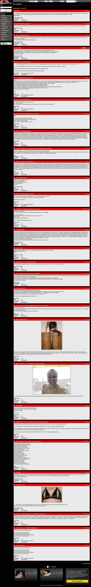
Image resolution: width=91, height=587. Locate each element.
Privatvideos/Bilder (5, 30)
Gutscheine (4, 34)
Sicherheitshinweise (59, 585)
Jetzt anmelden (4, 17)
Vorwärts (54, 566)
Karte (21, 17)
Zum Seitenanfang (86, 563)
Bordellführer (4, 28)
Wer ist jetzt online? (5, 21)
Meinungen (4, 39)
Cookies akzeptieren (77, 581)
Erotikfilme (4, 32)
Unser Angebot (4, 36)
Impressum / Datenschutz (45, 585)
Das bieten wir (4, 19)
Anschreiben (24, 20)
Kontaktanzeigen (5, 26)
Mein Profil (16, 17)
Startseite (3, 15)
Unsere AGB (53, 585)
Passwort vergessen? (6, 12)
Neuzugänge (4, 23)
